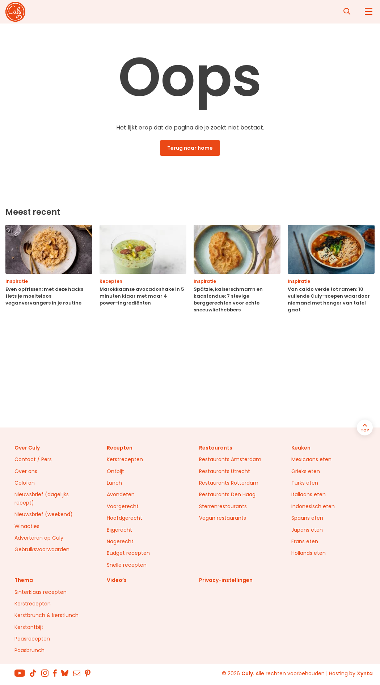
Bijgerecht (119, 529)
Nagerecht (120, 541)
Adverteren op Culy (38, 537)
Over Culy (27, 447)
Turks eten (304, 482)
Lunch (114, 482)
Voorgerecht (123, 506)
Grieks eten (305, 471)
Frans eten (304, 541)
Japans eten (307, 529)
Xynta (365, 673)
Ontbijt (115, 471)
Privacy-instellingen (226, 580)
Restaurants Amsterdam (230, 459)
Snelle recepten (127, 565)
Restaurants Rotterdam (228, 482)
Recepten (119, 447)
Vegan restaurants (222, 518)
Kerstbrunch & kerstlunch (46, 615)
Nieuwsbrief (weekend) (43, 514)
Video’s (117, 580)
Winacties (26, 526)
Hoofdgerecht (124, 518)
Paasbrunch (29, 650)
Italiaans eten (308, 494)
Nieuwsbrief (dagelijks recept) (41, 498)
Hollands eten (308, 553)
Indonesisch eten (313, 506)
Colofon (24, 482)
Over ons (25, 471)
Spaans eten (307, 518)
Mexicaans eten (311, 459)
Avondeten (121, 494)
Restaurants (215, 447)
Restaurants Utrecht (224, 471)
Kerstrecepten (125, 459)
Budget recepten (128, 553)
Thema (23, 580)
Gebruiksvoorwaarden (41, 549)
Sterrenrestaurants (223, 506)
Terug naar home (190, 148)
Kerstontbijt (28, 627)
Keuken (301, 447)
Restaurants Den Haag (227, 494)
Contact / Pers (33, 459)
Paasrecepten (32, 638)
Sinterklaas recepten (40, 592)
